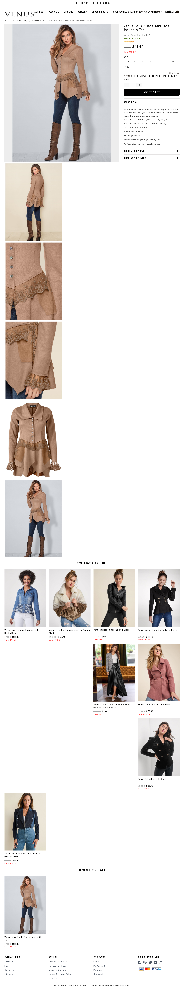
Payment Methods (57, 966)
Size (126, 57)
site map (8, 974)
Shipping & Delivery (58, 970)
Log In (96, 962)
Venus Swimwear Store (83, 985)
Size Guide (174, 73)
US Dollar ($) (141, 12)
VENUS (127, 76)
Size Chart (54, 978)
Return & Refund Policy (60, 974)
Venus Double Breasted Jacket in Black (157, 630)
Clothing (23, 21)
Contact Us (10, 970)
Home (13, 21)
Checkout (98, 974)
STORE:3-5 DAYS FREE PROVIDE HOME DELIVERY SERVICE (150, 77)
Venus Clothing (122, 985)
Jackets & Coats (40, 21)
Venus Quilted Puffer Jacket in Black (111, 629)
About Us (8, 962)
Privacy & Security (58, 962)
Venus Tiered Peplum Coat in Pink (155, 704)
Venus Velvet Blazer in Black (152, 779)
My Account (158, 12)
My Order (97, 970)
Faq (6, 966)
